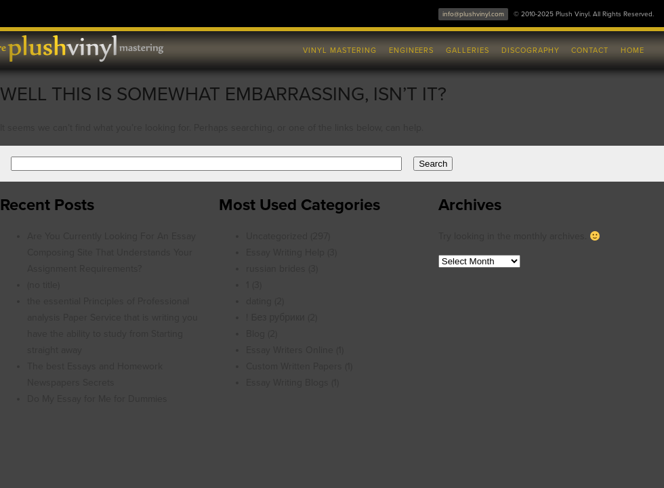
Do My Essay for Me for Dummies (97, 399)
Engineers (411, 50)
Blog (255, 334)
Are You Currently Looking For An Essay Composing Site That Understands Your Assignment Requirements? (111, 252)
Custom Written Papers (294, 366)
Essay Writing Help (285, 252)
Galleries (467, 50)
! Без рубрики (275, 317)
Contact (589, 50)
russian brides (276, 268)
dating (259, 301)
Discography (530, 50)
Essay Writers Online (289, 350)
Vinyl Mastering (339, 50)
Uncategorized (277, 236)
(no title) (43, 285)
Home (632, 50)
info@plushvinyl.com (473, 14)
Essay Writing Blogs (287, 382)
